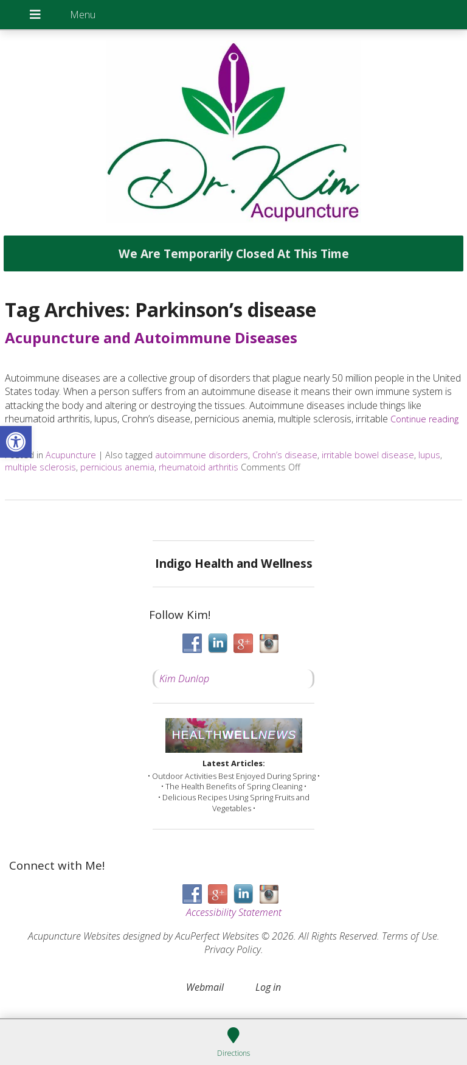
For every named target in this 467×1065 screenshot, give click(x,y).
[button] (16, 442)
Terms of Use (409, 936)
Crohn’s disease (284, 455)
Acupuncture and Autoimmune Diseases (151, 337)
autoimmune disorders (201, 455)
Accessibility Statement (234, 912)
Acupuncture (71, 455)
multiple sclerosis (40, 467)
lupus (429, 455)
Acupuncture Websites (74, 936)
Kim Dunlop (184, 678)
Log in (268, 987)
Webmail (205, 987)
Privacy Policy (232, 949)
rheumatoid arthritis (198, 467)
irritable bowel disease (368, 455)
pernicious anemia (117, 467)
